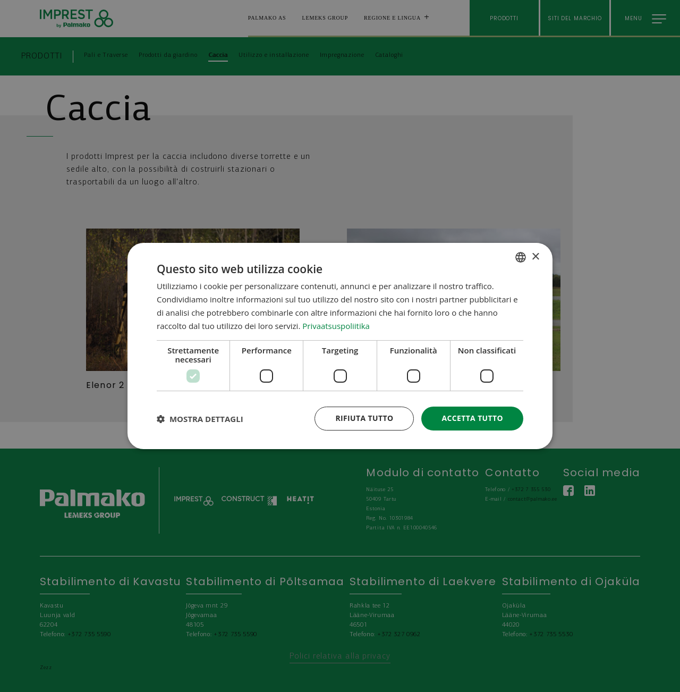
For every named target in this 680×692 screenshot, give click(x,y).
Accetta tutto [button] (472, 418)
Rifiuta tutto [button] (364, 418)
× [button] (535, 256)
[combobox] (520, 257)
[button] (200, 419)
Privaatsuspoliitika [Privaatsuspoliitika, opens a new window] (336, 325)
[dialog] (340, 346)
